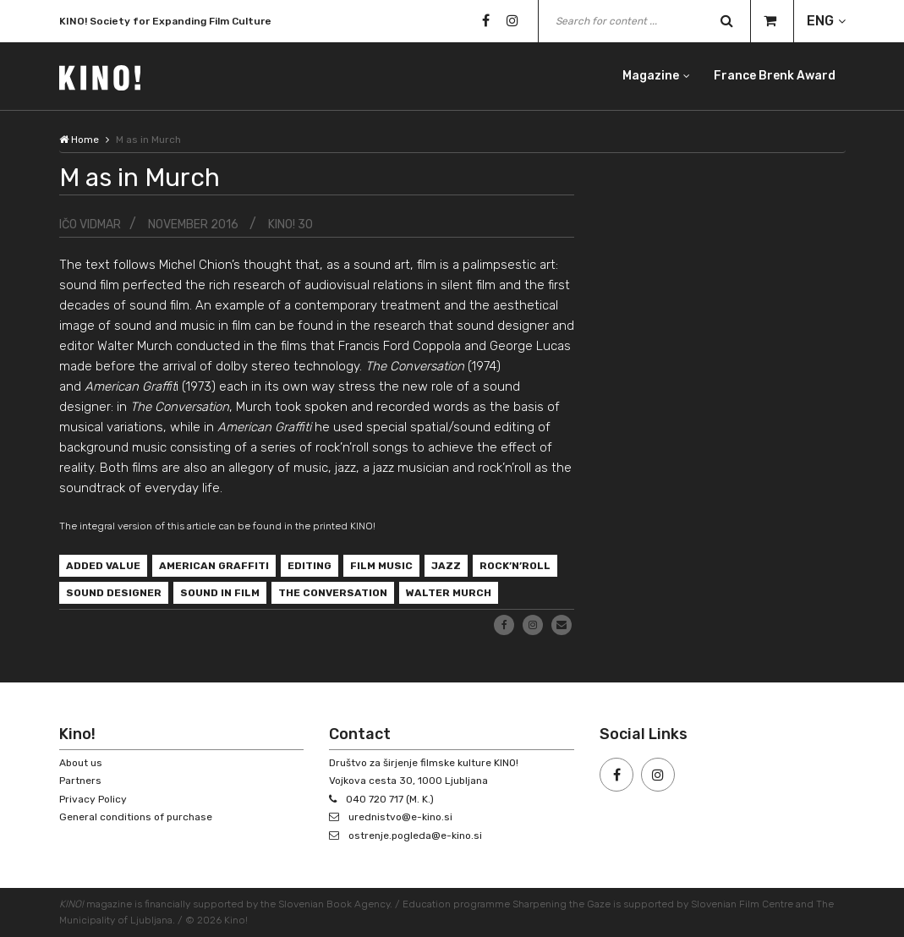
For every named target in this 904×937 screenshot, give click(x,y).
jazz (446, 566)
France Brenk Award (775, 75)
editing (309, 566)
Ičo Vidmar (90, 224)
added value (103, 566)
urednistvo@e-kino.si (400, 817)
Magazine (650, 75)
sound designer (114, 593)
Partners (80, 780)
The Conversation (332, 593)
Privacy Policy (93, 799)
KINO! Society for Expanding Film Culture (165, 24)
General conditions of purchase (135, 817)
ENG (820, 21)
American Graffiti (214, 566)
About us (80, 763)
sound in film (220, 593)
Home (79, 139)
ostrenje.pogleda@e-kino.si (415, 835)
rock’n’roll (515, 566)
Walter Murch (448, 593)
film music (381, 566)
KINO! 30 (290, 224)
